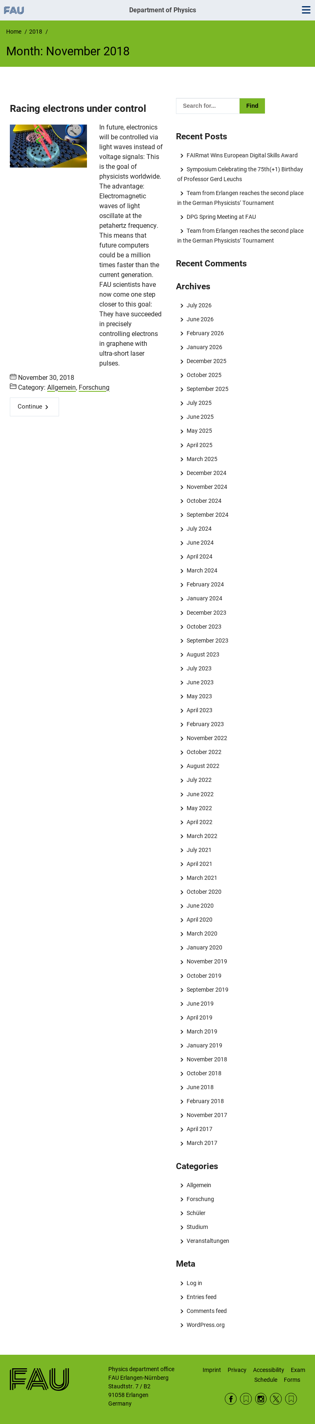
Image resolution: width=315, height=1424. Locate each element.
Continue (30, 406)
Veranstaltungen (208, 1241)
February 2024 (205, 584)
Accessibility (268, 1370)
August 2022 (203, 766)
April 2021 (199, 864)
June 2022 (200, 794)
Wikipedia (291, 1399)
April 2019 (199, 1017)
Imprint (212, 1370)
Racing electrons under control (78, 108)
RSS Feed (246, 1399)
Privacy (237, 1370)
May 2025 (199, 430)
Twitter (276, 1399)
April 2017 (199, 1129)
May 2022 (199, 808)
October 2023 (204, 626)
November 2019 (207, 961)
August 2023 (203, 654)
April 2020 (199, 919)
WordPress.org (206, 1325)
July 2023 (199, 668)
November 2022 (207, 738)
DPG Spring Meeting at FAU (221, 216)
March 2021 (202, 877)
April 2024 (199, 556)
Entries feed (202, 1297)
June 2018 (200, 1087)
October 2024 (204, 500)
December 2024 (206, 473)
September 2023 (207, 640)
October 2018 (204, 1073)
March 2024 (202, 570)
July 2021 (199, 850)
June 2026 (200, 319)
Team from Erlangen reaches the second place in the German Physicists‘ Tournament (240, 198)
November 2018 (207, 1059)
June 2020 (200, 905)
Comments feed (207, 1311)
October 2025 (204, 375)
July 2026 (199, 305)
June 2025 (200, 416)
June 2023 (200, 682)
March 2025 (202, 459)
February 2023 (205, 724)
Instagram (261, 1399)
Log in (194, 1283)
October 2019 (204, 975)
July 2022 (199, 780)
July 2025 (199, 403)
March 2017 (202, 1143)
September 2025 (207, 389)
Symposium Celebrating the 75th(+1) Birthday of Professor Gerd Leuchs (240, 174)
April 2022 (199, 822)
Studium (197, 1227)
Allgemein (61, 387)
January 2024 (204, 598)
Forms (292, 1379)
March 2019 (202, 1031)
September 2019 (207, 989)
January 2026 (204, 347)
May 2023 (199, 696)
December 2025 (206, 361)
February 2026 (205, 333)
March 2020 (202, 933)
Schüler (196, 1213)
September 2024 (207, 514)
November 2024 (207, 487)
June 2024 (200, 542)
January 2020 (204, 947)
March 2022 (202, 836)
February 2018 (205, 1101)
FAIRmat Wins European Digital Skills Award (242, 155)
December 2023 (206, 612)
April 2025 (199, 445)
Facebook (231, 1399)
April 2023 (199, 710)
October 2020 (204, 891)
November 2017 (207, 1115)
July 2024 (199, 528)
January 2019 (204, 1045)
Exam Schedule (279, 1375)
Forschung (94, 387)
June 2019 (200, 1003)
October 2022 (204, 752)
